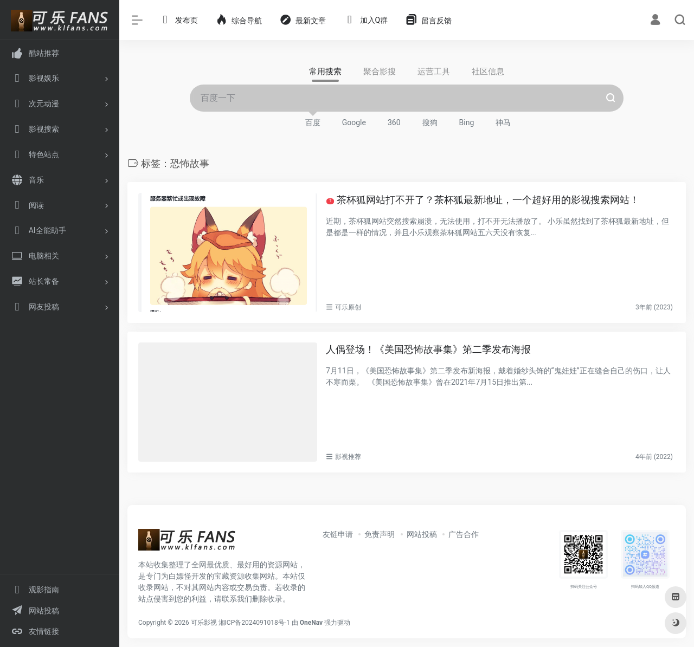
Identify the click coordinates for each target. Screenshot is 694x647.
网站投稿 (422, 534)
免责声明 (379, 534)
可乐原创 (348, 307)
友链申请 (338, 534)
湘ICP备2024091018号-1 (254, 622)
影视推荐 (348, 457)
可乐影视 (204, 622)
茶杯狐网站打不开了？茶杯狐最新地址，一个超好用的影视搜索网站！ (482, 199)
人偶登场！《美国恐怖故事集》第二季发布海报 (428, 349)
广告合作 (463, 534)
